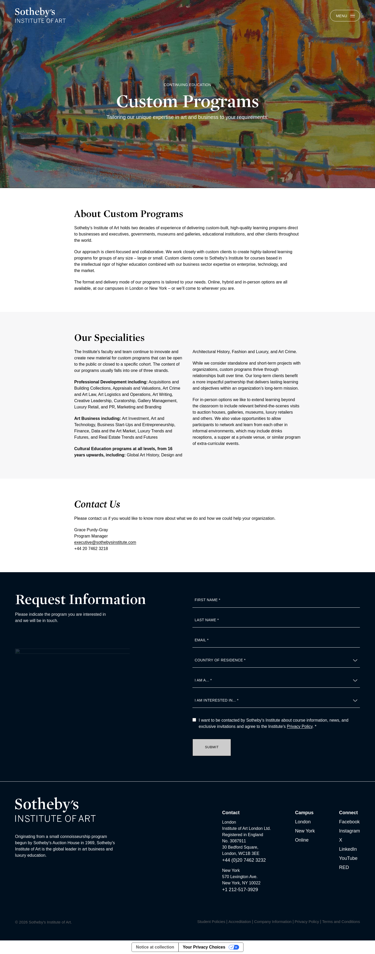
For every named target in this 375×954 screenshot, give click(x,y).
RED (344, 867)
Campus (304, 812)
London (303, 821)
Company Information (272, 921)
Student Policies (211, 921)
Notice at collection (155, 947)
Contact (231, 812)
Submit (212, 747)
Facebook (349, 821)
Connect (348, 812)
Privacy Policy (299, 726)
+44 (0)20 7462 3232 (244, 860)
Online (302, 840)
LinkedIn (348, 849)
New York (305, 831)
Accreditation (239, 921)
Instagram (349, 831)
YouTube (348, 858)
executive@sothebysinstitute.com (105, 544)
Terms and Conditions (341, 921)
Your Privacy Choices (204, 947)
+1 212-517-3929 (240, 889)
